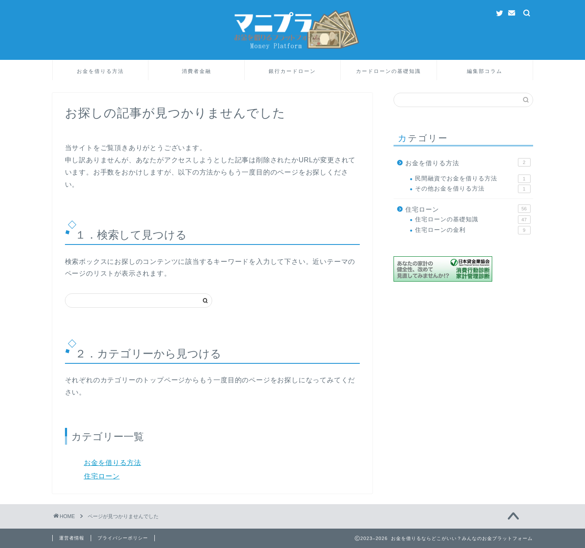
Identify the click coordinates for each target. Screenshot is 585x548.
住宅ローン (102, 476)
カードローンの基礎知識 (388, 71)
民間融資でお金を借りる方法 (472, 179)
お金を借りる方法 (100, 71)
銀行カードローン (292, 71)
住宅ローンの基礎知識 (472, 219)
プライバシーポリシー (122, 537)
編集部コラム (484, 71)
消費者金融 (196, 71)
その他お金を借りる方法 (472, 189)
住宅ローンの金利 (472, 230)
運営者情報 (71, 537)
